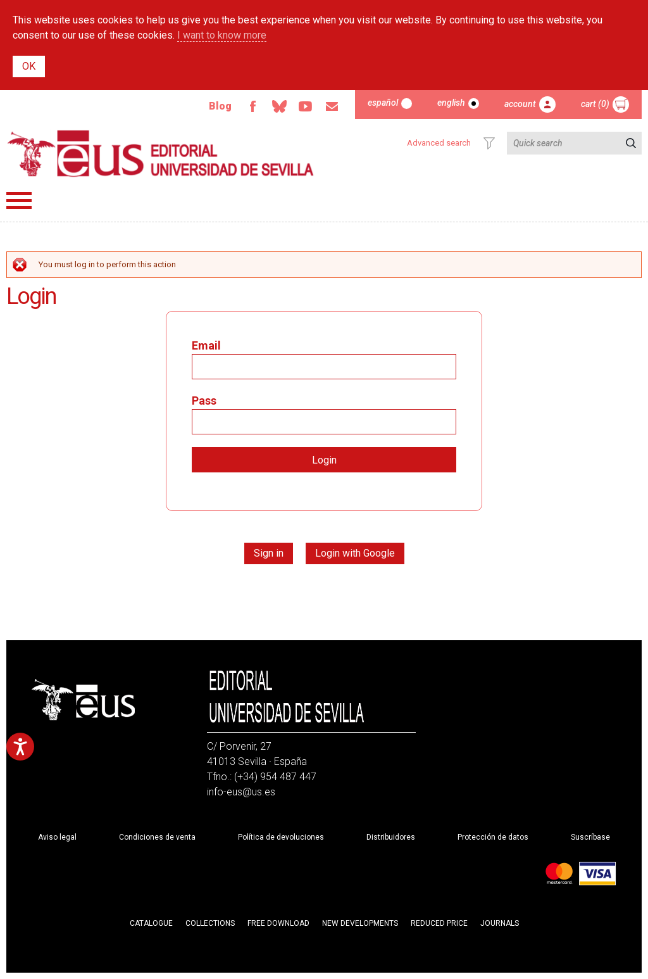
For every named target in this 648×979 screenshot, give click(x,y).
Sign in (269, 553)
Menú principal (19, 200)
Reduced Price (439, 923)
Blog (220, 106)
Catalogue (151, 923)
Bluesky (279, 106)
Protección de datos (493, 837)
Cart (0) (595, 104)
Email (332, 106)
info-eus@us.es (241, 792)
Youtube (306, 106)
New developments (360, 923)
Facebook (252, 106)
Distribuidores (390, 837)
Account (520, 104)
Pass (204, 400)
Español (383, 103)
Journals (499, 923)
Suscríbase (590, 837)
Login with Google (355, 553)
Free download (278, 923)
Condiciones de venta (157, 837)
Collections (210, 923)
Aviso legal (57, 837)
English (451, 103)
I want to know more (221, 35)
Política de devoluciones (281, 837)
